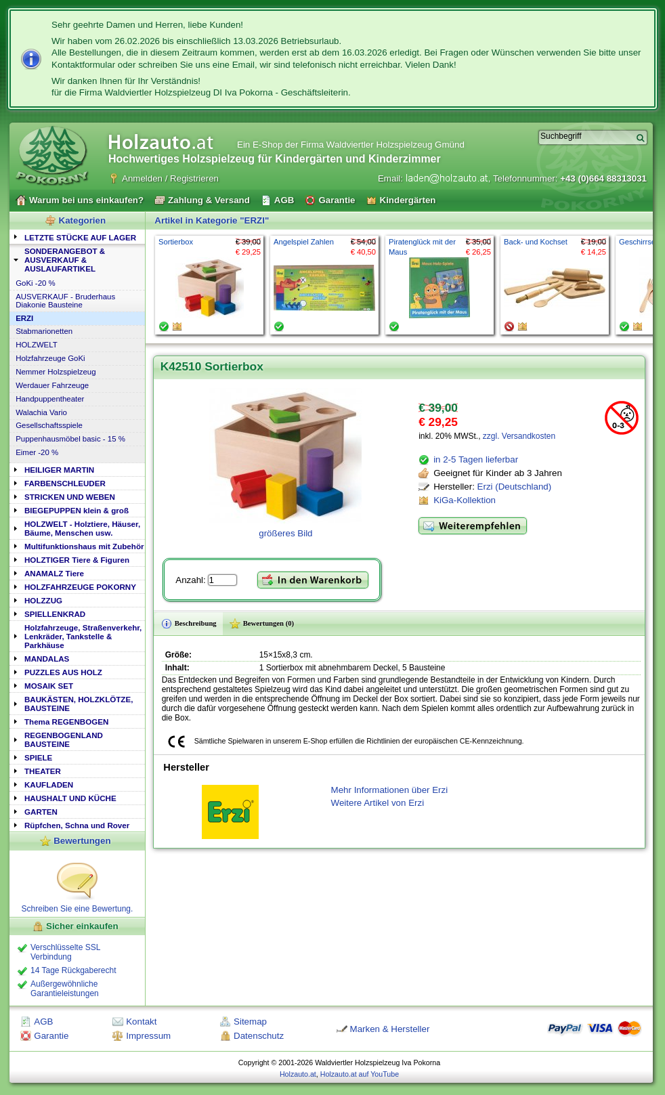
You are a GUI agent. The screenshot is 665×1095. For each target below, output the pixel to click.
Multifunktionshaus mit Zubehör (84, 546)
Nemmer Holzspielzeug (55, 372)
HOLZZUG (43, 600)
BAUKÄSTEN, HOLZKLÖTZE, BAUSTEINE (78, 703)
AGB (43, 1021)
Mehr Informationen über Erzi (389, 790)
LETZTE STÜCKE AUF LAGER (80, 237)
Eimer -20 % (37, 452)
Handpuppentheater (50, 399)
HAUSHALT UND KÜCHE (70, 798)
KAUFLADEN (48, 784)
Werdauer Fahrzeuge (52, 385)
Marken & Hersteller (390, 1029)
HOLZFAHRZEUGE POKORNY (80, 586)
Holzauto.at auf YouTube (359, 1074)
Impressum (148, 1036)
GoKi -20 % (36, 283)
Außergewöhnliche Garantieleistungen (64, 988)
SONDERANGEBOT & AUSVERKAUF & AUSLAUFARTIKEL (64, 259)
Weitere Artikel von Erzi (378, 803)
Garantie (51, 1036)
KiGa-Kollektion (464, 500)
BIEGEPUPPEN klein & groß (76, 510)
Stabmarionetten (44, 331)
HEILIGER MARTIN (59, 469)
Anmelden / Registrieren (170, 178)
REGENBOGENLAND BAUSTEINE (63, 739)
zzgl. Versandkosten (519, 436)
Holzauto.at (298, 1074)
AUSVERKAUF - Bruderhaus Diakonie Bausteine (65, 301)
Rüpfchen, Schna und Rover (76, 825)
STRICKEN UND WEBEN (69, 496)
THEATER (42, 771)
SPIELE (38, 757)
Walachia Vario (41, 412)
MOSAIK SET (48, 685)
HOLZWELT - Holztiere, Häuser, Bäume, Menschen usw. (82, 528)
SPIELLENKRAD (54, 613)
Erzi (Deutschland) (514, 486)
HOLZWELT (37, 345)
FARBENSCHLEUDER (65, 483)
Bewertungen (81, 841)
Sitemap (250, 1021)
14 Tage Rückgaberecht (73, 970)
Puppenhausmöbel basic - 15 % (70, 439)
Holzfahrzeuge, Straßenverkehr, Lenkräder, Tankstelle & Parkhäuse (83, 636)
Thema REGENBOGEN (66, 721)
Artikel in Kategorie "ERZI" (211, 220)
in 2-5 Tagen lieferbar (475, 459)
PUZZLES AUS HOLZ (63, 672)
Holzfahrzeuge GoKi (50, 358)
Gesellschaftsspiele (49, 425)
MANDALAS (46, 658)
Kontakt (141, 1021)
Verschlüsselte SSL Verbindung (65, 952)
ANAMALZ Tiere (54, 573)
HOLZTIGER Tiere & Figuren (76, 559)
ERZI (24, 318)
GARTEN (41, 811)
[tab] (77, 237)
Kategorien (82, 220)
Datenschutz (259, 1036)
